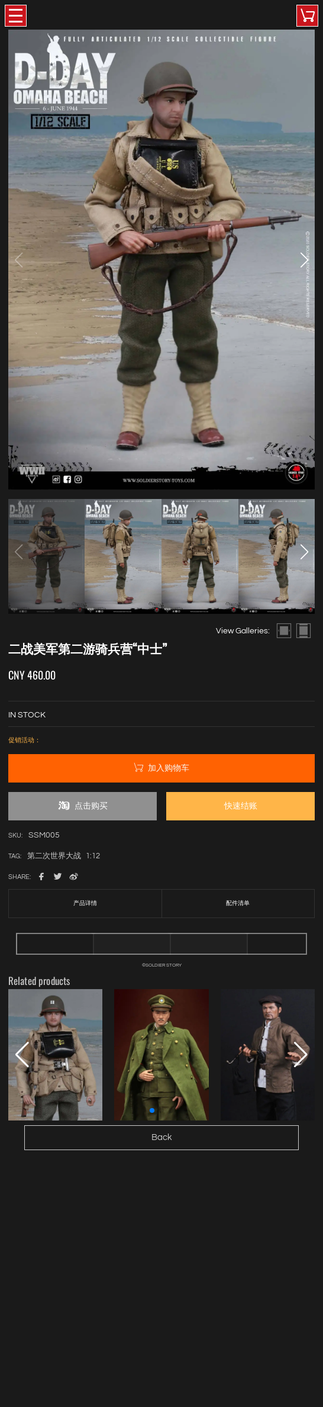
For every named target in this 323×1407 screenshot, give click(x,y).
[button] (304, 260)
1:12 (93, 856)
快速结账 (240, 805)
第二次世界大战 (54, 856)
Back (161, 1137)
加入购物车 (161, 768)
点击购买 (82, 806)
